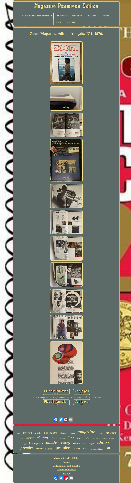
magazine (86, 431)
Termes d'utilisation (66, 469)
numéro (52, 442)
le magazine (36, 443)
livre (71, 437)
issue (39, 448)
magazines (81, 448)
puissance (96, 438)
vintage (66, 443)
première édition (97, 449)
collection (62, 438)
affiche (37, 433)
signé (18, 433)
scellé (79, 438)
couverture (50, 432)
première (63, 447)
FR (68, 473)
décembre (100, 433)
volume (76, 443)
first (84, 443)
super (21, 438)
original (49, 448)
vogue (91, 444)
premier (26, 448)
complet (30, 437)
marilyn (86, 438)
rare (109, 447)
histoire (63, 433)
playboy (43, 437)
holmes (104, 438)
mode (111, 438)
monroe (27, 433)
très (25, 444)
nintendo (111, 432)
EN (64, 473)
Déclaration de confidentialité (66, 466)
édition (103, 442)
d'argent (54, 438)
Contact (66, 462)
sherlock (72, 433)
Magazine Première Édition (66, 458)
